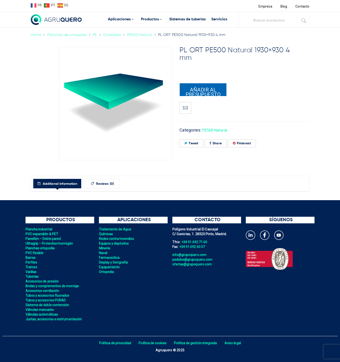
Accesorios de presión (43, 281)
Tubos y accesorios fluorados (48, 295)
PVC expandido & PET (42, 234)
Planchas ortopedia (40, 248)
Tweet (191, 143)
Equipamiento (109, 267)
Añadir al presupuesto (203, 91)
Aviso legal (234, 343)
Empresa (265, 6)
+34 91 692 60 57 (192, 247)
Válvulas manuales (40, 310)
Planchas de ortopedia (67, 35)
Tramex (32, 267)
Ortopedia (113, 35)
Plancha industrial (39, 229)
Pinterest (242, 143)
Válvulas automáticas (42, 314)
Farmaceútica (109, 258)
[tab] (61, 183)
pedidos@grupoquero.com (192, 259)
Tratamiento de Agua (115, 229)
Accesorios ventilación (43, 291)
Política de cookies (152, 343)
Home (36, 35)
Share (215, 143)
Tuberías (32, 276)
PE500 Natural (141, 35)
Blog (283, 6)
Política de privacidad (114, 343)
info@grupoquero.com (189, 255)
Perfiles (32, 262)
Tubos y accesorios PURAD (46, 300)
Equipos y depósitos (114, 243)
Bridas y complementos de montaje (53, 286)
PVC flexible (35, 253)
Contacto (302, 6)
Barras (31, 258)
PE (96, 35)
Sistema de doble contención (48, 305)
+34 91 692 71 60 (194, 242)
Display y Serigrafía (114, 262)
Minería (104, 248)
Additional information (63, 183)
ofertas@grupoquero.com (192, 264)
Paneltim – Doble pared (44, 239)
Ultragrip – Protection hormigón (50, 243)
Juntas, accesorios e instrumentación (54, 319)
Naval (103, 253)
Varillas (31, 272)
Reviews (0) (113, 183)
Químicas (106, 234)
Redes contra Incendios (117, 239)
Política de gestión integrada (196, 343)
